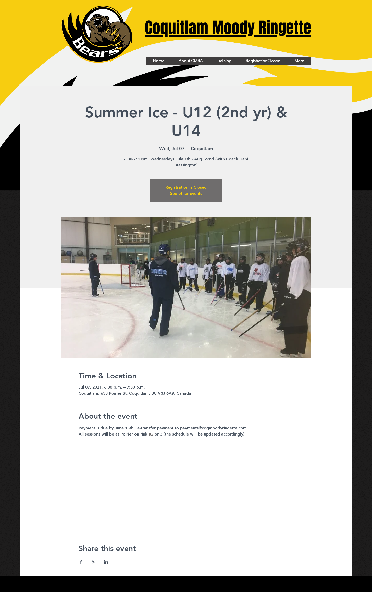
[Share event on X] (93, 562)
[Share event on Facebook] (81, 562)
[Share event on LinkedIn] (106, 562)
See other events (186, 193)
